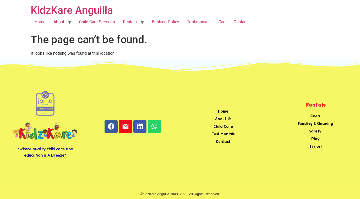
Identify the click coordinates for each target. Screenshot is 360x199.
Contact (241, 21)
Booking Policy (165, 21)
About (58, 21)
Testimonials (199, 21)
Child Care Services (97, 21)
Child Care (223, 126)
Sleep (315, 115)
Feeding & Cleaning (315, 123)
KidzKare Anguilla (72, 10)
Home (40, 21)
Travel (315, 146)
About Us (223, 118)
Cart (222, 21)
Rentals (130, 21)
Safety (315, 131)
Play (315, 138)
